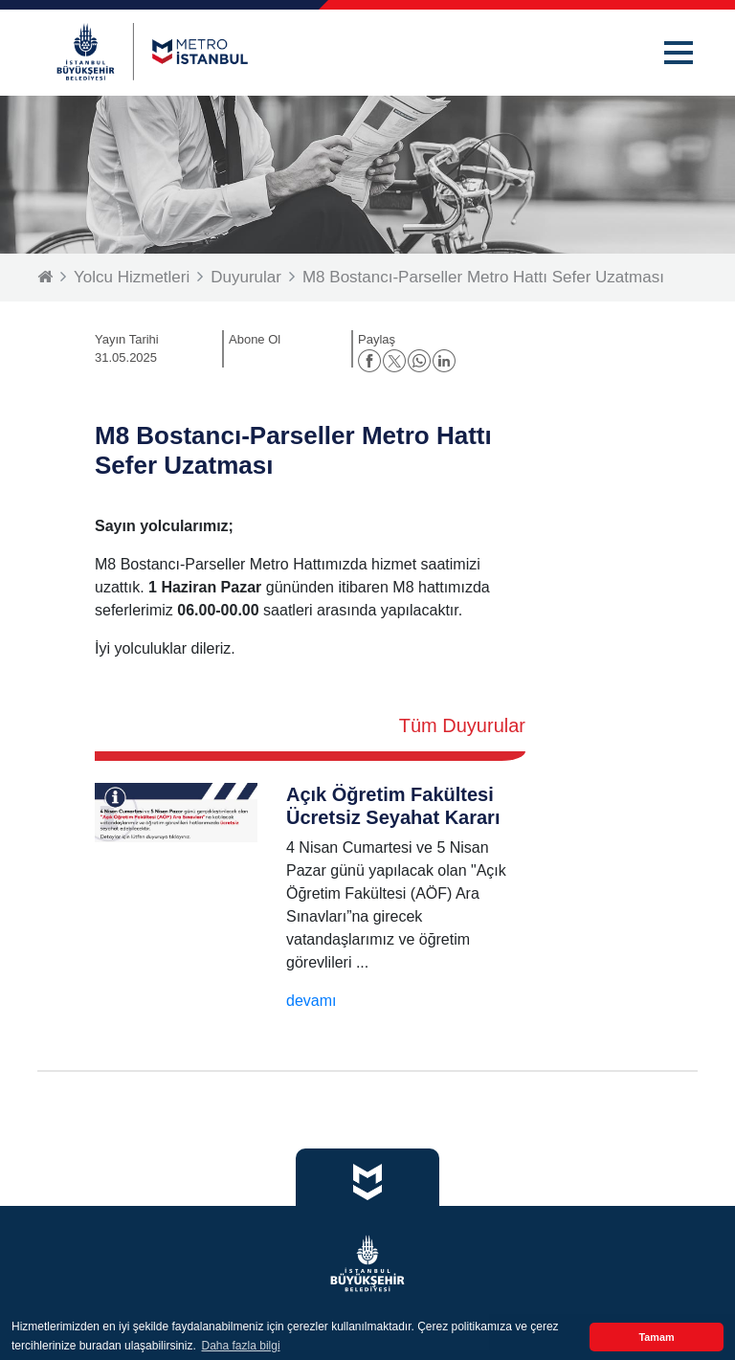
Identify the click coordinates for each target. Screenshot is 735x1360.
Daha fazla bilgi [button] (241, 1345)
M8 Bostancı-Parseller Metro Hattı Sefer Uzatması (483, 277)
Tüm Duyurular (462, 725)
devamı (311, 1000)
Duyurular (246, 277)
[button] (678, 52)
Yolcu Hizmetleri (131, 277)
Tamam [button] (656, 1337)
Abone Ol (254, 339)
